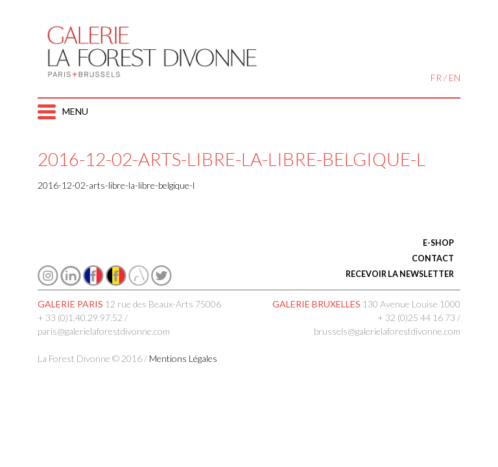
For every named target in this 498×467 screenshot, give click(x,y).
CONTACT (433, 258)
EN (454, 77)
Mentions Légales (183, 358)
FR (436, 77)
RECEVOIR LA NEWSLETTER (400, 274)
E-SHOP (438, 243)
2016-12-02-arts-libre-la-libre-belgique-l (116, 185)
